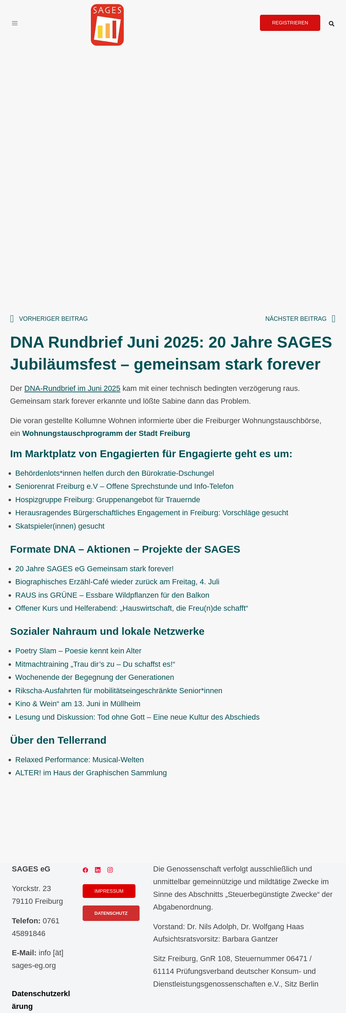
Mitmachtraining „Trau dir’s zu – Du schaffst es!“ (95, 664)
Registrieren (290, 22)
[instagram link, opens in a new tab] (110, 869)
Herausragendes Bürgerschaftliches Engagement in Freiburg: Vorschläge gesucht (151, 512)
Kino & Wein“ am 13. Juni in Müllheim (78, 703)
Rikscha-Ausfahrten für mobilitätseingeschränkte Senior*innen (119, 690)
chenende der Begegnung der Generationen (100, 677)
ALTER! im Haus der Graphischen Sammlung (91, 772)
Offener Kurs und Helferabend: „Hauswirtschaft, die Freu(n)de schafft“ (131, 608)
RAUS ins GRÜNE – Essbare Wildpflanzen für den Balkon (112, 595)
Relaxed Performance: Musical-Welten (79, 759)
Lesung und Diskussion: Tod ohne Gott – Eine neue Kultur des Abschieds (137, 717)
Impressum (109, 891)
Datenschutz (111, 913)
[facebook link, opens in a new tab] (85, 869)
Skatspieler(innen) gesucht (60, 526)
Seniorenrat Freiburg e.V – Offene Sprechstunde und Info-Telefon (124, 486)
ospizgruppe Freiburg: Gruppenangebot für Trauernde (110, 499)
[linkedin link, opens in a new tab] (97, 869)
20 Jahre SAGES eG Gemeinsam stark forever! (94, 568)
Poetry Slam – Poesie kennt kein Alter (78, 650)
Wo (21, 677)
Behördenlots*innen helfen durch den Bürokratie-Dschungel (114, 473)
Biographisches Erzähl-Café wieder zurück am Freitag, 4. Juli (117, 581)
